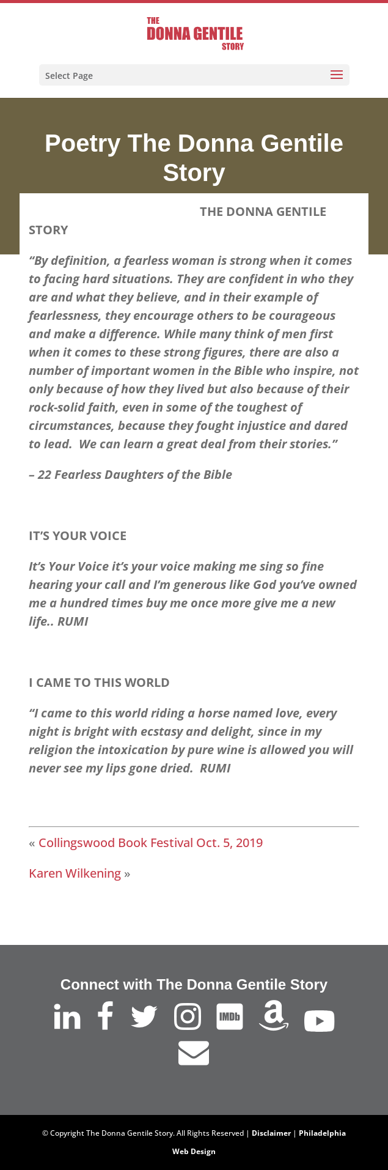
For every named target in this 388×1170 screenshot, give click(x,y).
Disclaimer (271, 1133)
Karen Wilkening (75, 873)
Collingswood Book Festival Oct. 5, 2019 (150, 842)
